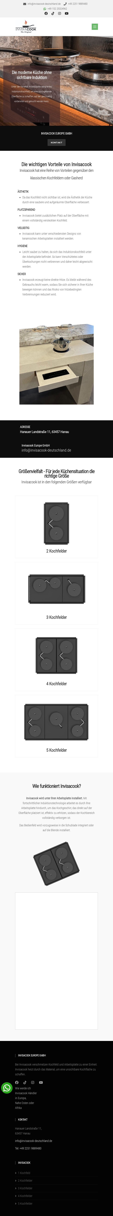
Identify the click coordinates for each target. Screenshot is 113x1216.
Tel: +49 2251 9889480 (28, 1148)
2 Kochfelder (56, 551)
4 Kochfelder (56, 684)
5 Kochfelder (56, 750)
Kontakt (56, 142)
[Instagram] (17, 1082)
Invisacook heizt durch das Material (35, 1069)
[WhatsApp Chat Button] (7, 1087)
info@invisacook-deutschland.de (33, 1141)
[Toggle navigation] (95, 27)
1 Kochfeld (24, 1173)
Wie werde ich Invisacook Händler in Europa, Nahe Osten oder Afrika (26, 1098)
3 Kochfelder (56, 617)
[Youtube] (41, 1082)
